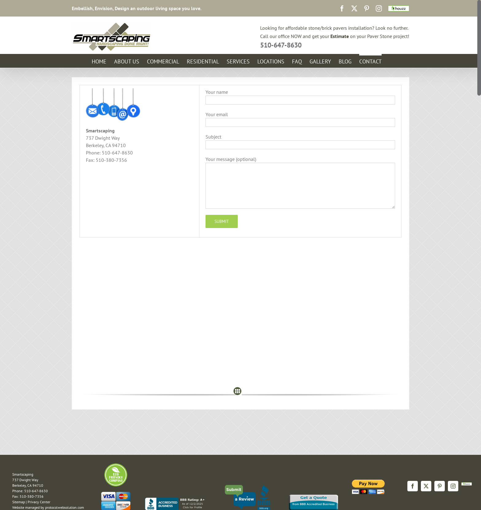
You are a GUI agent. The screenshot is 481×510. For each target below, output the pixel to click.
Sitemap (18, 502)
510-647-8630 (281, 45)
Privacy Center (39, 502)
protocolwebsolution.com (64, 507)
